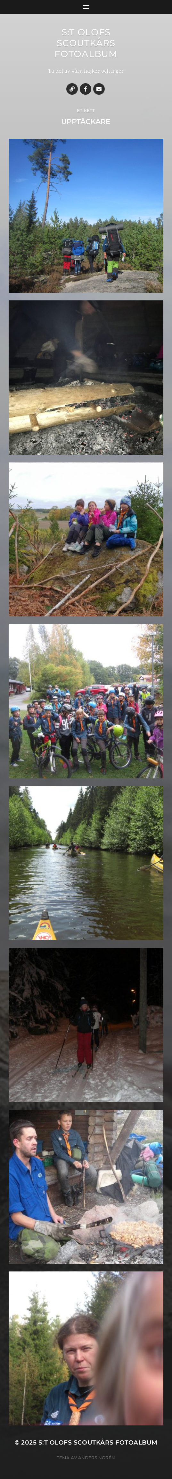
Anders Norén (96, 1457)
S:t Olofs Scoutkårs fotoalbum (85, 43)
